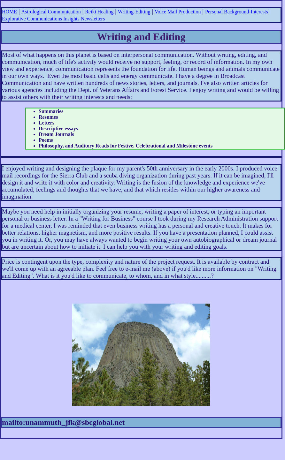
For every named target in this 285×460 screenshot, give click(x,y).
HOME (9, 11)
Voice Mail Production (178, 11)
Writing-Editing (134, 11)
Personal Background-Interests (236, 11)
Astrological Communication (51, 11)
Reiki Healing (99, 11)
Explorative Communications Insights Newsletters (53, 18)
